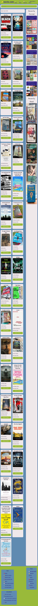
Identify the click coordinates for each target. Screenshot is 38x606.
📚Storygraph (31, 587)
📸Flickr (30, 575)
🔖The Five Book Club (8, 579)
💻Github (30, 577)
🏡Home (5, 581)
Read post (6, 37)
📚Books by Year (7, 577)
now (6, 602)
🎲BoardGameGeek (32, 571)
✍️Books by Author (7, 575)
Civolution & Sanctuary (32, 67)
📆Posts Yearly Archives (8, 583)
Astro (10, 594)
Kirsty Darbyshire (8, 600)
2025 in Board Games (31, 17)
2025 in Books (31, 36)
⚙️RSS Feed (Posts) (7, 585)
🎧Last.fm (31, 581)
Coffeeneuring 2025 (31, 52)
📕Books (5, 573)
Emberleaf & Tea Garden (31, 83)
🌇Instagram (31, 579)
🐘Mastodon (31, 583)
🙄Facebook (31, 573)
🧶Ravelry (31, 585)
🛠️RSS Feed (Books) (7, 587)
